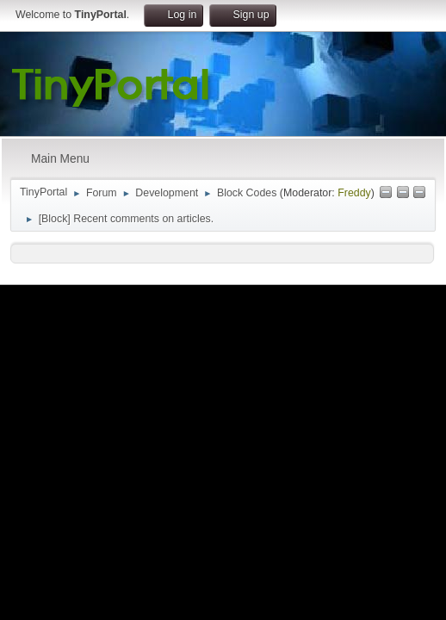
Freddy (354, 193)
